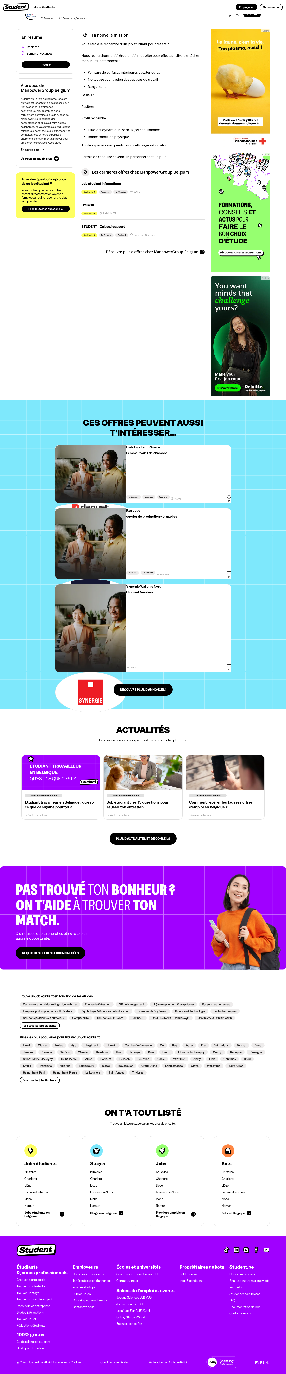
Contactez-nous (83, 1307)
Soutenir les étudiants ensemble (137, 1274)
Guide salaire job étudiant (33, 1342)
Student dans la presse (244, 1294)
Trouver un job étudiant (32, 1286)
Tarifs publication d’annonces (92, 1281)
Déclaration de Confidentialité (167, 1362)
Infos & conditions (191, 1281)
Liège (27, 1185)
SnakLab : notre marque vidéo (249, 1281)
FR (257, 1363)
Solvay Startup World (130, 1317)
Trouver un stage (28, 1293)
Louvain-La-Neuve (36, 1192)
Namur (29, 1206)
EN (262, 1363)
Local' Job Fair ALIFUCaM (133, 1311)
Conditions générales (114, 1362)
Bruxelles (30, 1172)
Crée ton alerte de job (31, 1280)
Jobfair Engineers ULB (130, 1304)
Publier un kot (189, 1274)
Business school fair (129, 1324)
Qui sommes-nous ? (242, 1274)
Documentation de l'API (245, 1307)
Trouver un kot (26, 1319)
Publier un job (82, 1294)
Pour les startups (84, 1287)
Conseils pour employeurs (90, 1300)
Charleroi (30, 1179)
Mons (28, 1199)
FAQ (232, 1300)
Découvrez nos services (88, 1274)
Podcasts (235, 1287)
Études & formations (30, 1312)
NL (267, 1363)
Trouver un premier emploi (34, 1299)
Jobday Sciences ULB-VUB (134, 1297)
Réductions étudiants (31, 1325)
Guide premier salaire (31, 1348)
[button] (46, 149)
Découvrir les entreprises (33, 1306)
